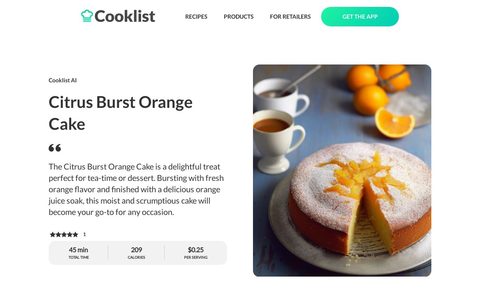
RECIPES (196, 16)
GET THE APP (360, 16)
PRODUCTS (239, 16)
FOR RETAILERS (290, 16)
